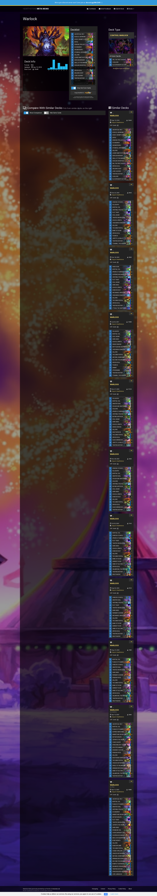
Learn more (114, 894)
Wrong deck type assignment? (121, 68)
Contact (103, 889)
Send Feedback (105, 9)
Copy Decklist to (83, 92)
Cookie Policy (122, 889)
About (130, 889)
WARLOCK (114, 115)
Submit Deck (119, 9)
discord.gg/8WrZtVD (93, 2)
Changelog (95, 889)
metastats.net (56, 889)
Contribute (91, 9)
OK (106, 894)
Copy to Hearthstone (118, 122)
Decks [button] (130, 9)
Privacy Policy (112, 889)
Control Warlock (119, 35)
